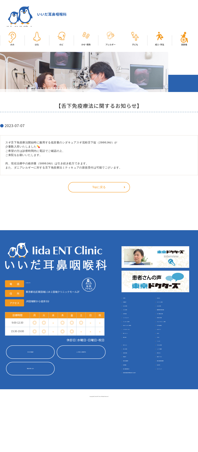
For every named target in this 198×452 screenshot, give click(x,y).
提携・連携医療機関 (168, 401)
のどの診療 (130, 319)
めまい (161, 357)
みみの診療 (130, 313)
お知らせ (162, 300)
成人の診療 (130, 382)
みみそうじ (164, 350)
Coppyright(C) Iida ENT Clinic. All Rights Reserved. (99, 446)
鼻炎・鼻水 (129, 363)
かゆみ (161, 363)
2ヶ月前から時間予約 (81, 353)
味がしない (130, 376)
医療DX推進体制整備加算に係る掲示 (137, 422)
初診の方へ (164, 388)
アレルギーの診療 (133, 338)
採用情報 (129, 408)
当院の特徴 (130, 388)
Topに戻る (99, 188)
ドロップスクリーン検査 (171, 338)
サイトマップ (165, 414)
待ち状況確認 (30, 353)
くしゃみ (162, 370)
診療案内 (129, 306)
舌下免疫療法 (165, 344)
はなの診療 (164, 313)
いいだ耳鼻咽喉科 (48, 15)
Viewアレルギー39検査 (136, 344)
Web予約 (163, 408)
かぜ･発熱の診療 (167, 325)
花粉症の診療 (165, 332)
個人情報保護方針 (133, 414)
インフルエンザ (132, 332)
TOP (32, 89)
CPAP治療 (129, 325)
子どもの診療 (165, 376)
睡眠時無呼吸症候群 (169, 319)
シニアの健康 (165, 382)
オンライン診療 (166, 306)
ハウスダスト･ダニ (134, 350)
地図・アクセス (165, 395)
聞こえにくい (131, 357)
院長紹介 (129, 395)
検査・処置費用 (132, 401)
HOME (127, 300)
